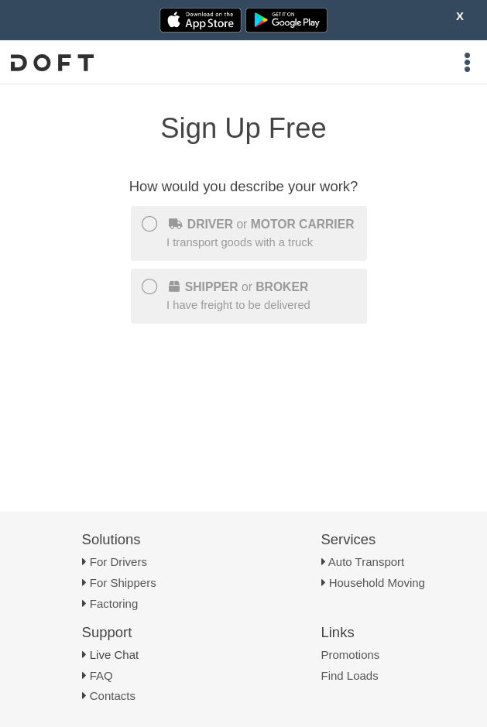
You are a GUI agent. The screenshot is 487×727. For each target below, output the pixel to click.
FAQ (101, 675)
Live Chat (114, 654)
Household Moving (377, 582)
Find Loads (350, 675)
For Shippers (123, 582)
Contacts (112, 695)
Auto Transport (366, 561)
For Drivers (118, 561)
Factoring (114, 603)
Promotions (350, 654)
